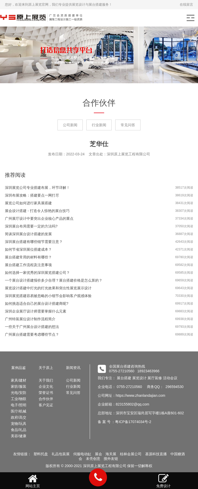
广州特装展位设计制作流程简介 (30, 319)
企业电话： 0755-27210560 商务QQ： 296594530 (141, 387)
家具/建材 (18, 380)
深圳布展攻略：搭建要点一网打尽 (32, 195)
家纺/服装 (18, 386)
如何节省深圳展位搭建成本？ (28, 249)
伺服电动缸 (82, 454)
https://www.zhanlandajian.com (140, 395)
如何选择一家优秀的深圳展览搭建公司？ (37, 273)
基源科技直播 (156, 454)
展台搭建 (124, 378)
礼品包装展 (61, 454)
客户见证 (46, 405)
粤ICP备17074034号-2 (133, 422)
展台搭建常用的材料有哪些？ (28, 257)
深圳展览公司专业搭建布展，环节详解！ (37, 188)
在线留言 (186, 4)
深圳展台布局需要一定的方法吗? (31, 226)
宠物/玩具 (18, 423)
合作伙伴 (46, 399)
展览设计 (139, 378)
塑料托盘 (41, 454)
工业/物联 (18, 399)
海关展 (110, 454)
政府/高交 (18, 417)
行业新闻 (99, 125)
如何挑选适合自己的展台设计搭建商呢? (36, 303)
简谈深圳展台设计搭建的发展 (28, 234)
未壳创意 (93, 459)
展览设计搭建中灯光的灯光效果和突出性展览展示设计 (48, 288)
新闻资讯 (73, 368)
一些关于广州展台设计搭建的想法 (32, 327)
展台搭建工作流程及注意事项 (28, 265)
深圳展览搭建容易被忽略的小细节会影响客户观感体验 (48, 296)
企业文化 (46, 386)
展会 (98, 454)
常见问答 (128, 125)
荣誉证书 (46, 393)
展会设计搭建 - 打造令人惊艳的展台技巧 (37, 211)
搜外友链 (111, 459)
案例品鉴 (18, 368)
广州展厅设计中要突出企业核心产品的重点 (39, 218)
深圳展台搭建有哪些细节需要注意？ (34, 242)
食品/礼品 (18, 430)
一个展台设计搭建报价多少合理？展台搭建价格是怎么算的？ (53, 280)
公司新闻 (70, 125)
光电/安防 (18, 393)
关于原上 (46, 368)
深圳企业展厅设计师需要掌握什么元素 (35, 311)
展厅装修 (154, 378)
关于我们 (46, 380)
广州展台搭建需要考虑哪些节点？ (32, 334)
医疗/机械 (18, 411)
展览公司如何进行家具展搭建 (28, 203)
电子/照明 (18, 405)
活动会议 (170, 378)
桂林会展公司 (131, 454)
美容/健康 (18, 436)
